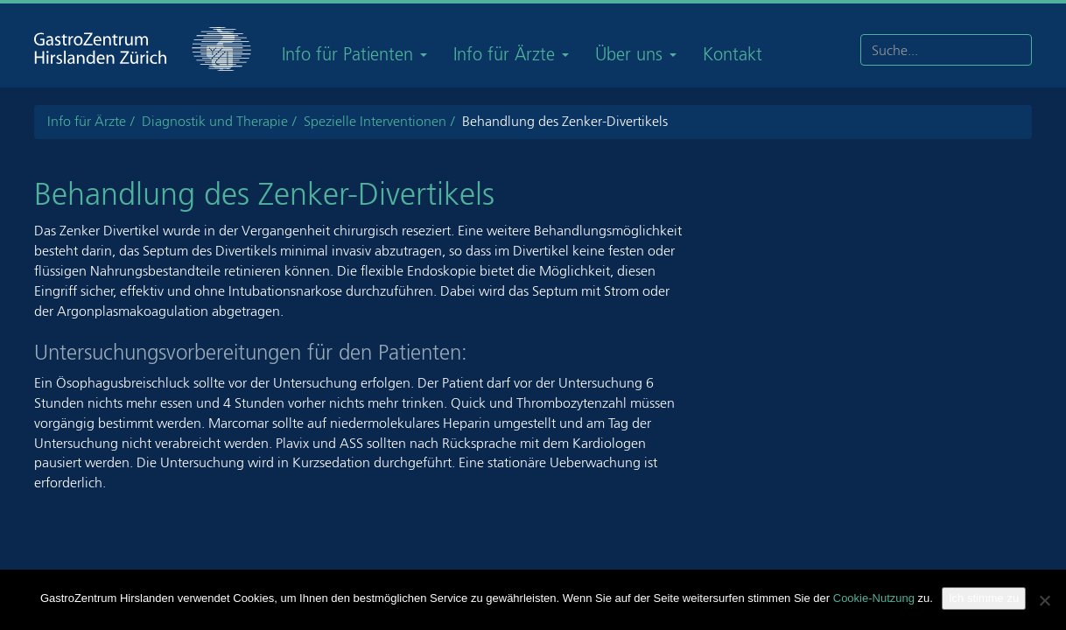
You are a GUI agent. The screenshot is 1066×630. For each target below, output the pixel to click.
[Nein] (1044, 600)
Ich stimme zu (984, 598)
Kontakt (732, 54)
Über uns (636, 54)
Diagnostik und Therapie (215, 121)
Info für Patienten (354, 54)
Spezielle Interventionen (375, 121)
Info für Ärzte (511, 54)
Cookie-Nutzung (874, 598)
